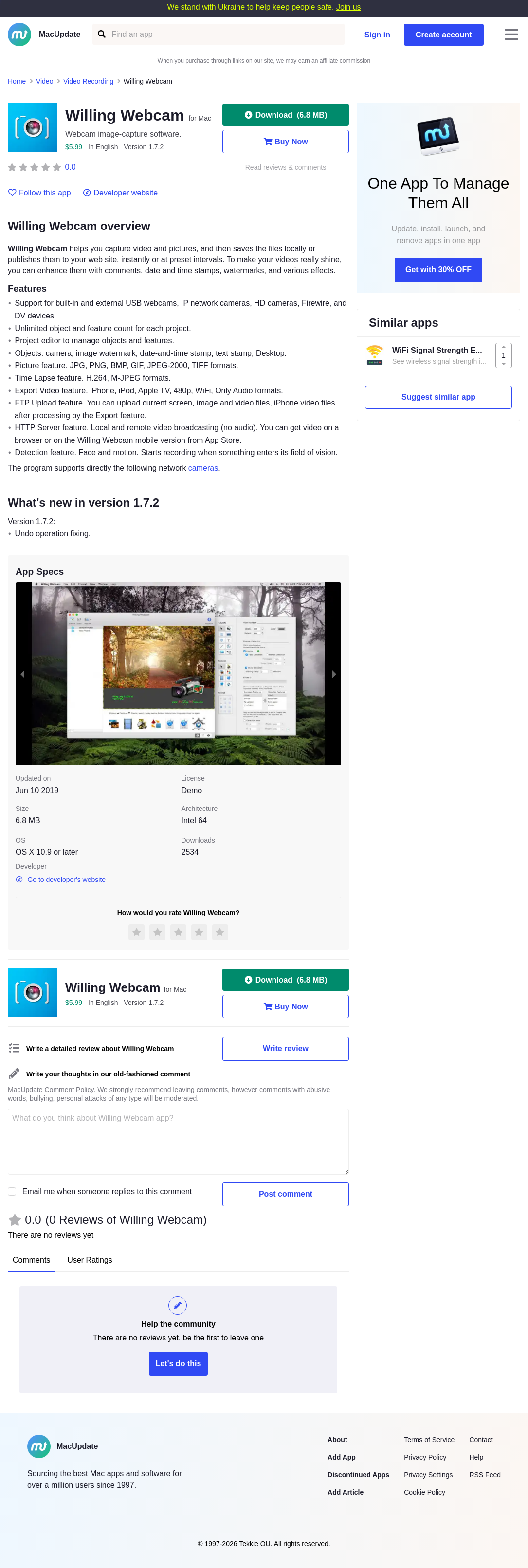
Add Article (346, 1492)
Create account (444, 35)
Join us (348, 7)
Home (17, 81)
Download (285, 114)
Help (476, 1457)
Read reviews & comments (286, 167)
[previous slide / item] (22, 674)
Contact (480, 1439)
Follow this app (39, 193)
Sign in (377, 35)
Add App (342, 1457)
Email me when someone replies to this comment (107, 1191)
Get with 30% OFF (438, 269)
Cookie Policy (424, 1492)
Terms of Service (429, 1439)
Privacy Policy (425, 1457)
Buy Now (285, 141)
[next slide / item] (334, 674)
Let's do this (178, 1363)
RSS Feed (485, 1474)
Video (45, 81)
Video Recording (88, 81)
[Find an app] (101, 34)
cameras (203, 468)
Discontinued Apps (358, 1474)
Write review (286, 1048)
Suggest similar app (438, 397)
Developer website (120, 193)
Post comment (285, 1194)
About (337, 1439)
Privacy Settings (428, 1474)
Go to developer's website (61, 879)
